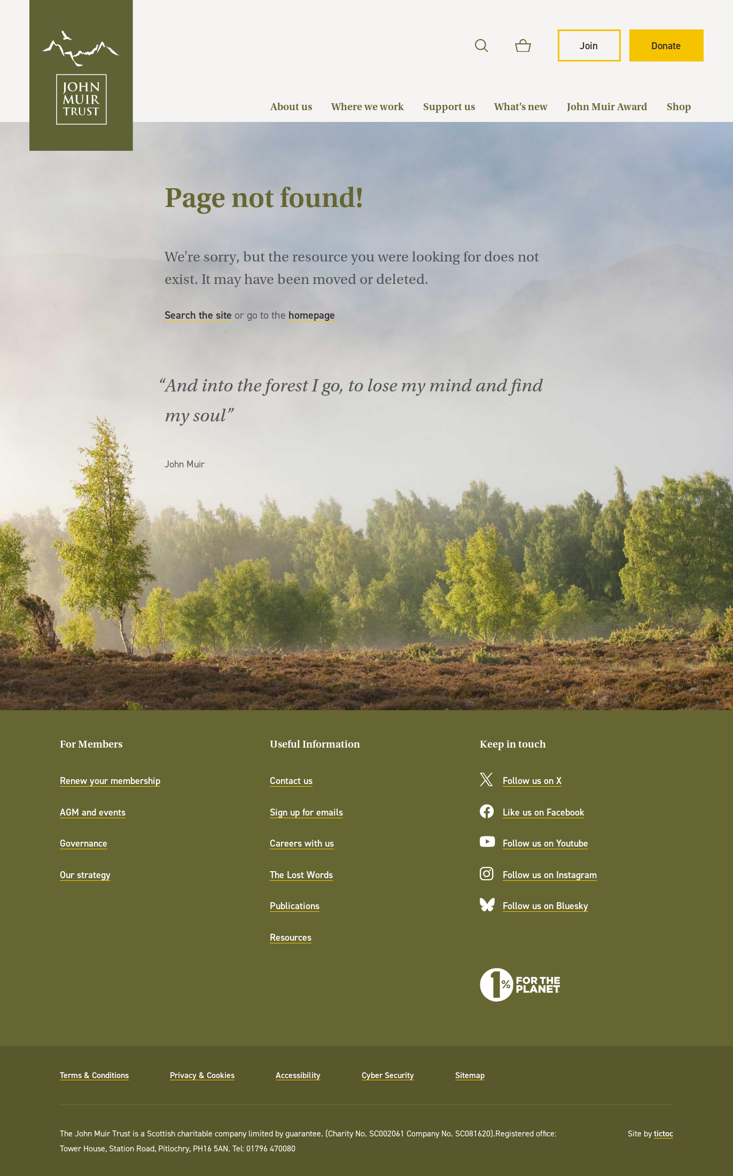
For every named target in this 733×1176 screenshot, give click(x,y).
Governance (83, 843)
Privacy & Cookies (202, 1075)
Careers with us (302, 843)
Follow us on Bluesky (545, 906)
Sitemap (470, 1075)
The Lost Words (301, 874)
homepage (311, 314)
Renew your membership (110, 780)
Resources (290, 937)
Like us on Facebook (543, 812)
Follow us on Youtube (545, 843)
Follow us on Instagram (550, 874)
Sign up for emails (306, 812)
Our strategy (85, 874)
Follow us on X (532, 780)
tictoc (663, 1133)
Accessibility (298, 1075)
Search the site (198, 314)
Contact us (291, 780)
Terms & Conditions (94, 1075)
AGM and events (93, 812)
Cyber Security (388, 1075)
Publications (294, 906)
